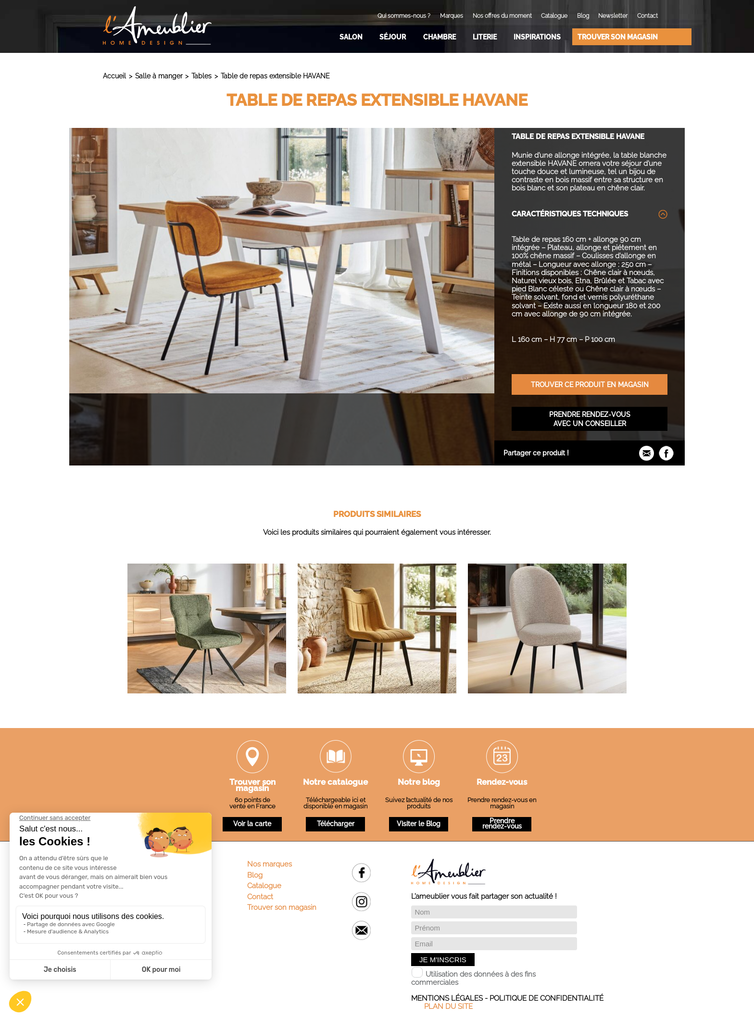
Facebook (361, 872)
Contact (647, 16)
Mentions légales (447, 998)
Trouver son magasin (618, 37)
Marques (451, 16)
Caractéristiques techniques (570, 214)
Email (361, 930)
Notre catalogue (335, 783)
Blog (583, 16)
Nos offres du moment (502, 16)
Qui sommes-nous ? (403, 16)
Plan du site (448, 1006)
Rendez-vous (502, 783)
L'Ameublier (157, 25)
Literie (485, 37)
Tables (201, 76)
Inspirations (537, 37)
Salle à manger (159, 76)
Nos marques (269, 864)
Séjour (392, 37)
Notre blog (419, 783)
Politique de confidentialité (546, 998)
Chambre (439, 37)
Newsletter (613, 16)
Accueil (114, 76)
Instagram (361, 901)
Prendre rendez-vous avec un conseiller (589, 418)
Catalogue (554, 16)
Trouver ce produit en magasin (590, 384)
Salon (351, 37)
